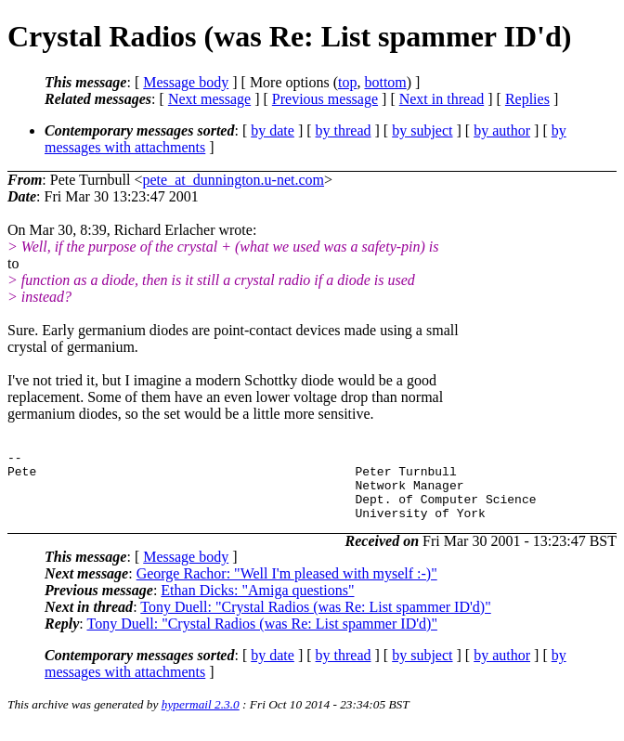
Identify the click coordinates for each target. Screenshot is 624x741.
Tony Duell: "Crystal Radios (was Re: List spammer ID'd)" (315, 621)
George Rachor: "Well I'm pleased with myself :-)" (286, 587)
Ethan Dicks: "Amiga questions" (257, 604)
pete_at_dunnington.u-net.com (234, 180)
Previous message (325, 99)
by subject (422, 130)
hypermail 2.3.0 (201, 718)
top (347, 82)
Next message (209, 99)
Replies (527, 99)
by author (502, 130)
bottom (385, 82)
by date (272, 130)
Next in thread (442, 99)
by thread (343, 130)
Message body (185, 82)
